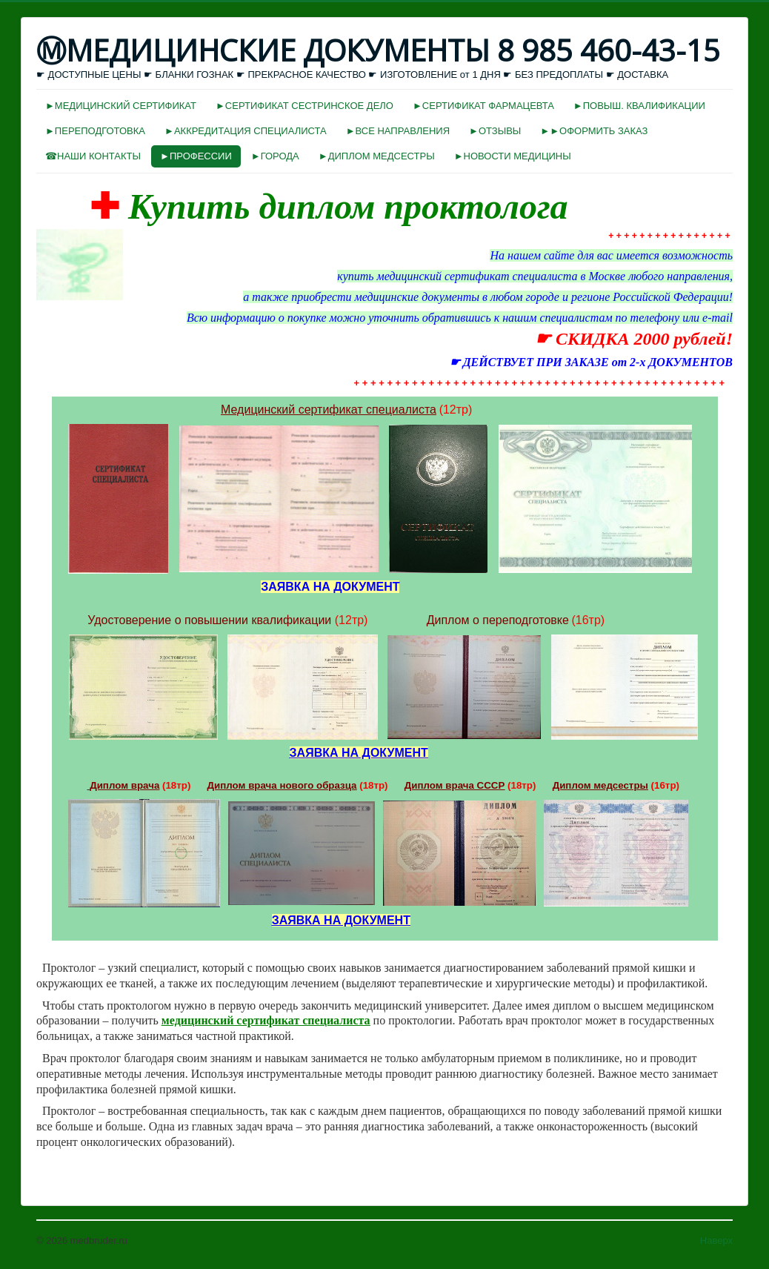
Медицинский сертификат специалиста (328, 409)
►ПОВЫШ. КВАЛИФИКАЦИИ (639, 105)
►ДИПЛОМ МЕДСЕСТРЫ (377, 156)
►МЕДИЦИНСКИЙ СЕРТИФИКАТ (120, 105)
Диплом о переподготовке (498, 620)
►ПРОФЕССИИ (196, 156)
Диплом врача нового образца (282, 785)
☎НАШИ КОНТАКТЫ (93, 156)
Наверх (716, 1240)
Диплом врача (124, 785)
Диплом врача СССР (455, 785)
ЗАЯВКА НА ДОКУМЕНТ (359, 752)
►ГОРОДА (275, 156)
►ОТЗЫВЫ (495, 130)
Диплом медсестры (600, 785)
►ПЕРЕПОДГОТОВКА (95, 130)
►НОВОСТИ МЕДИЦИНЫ (512, 156)
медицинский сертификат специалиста (266, 1020)
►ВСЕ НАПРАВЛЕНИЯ (398, 130)
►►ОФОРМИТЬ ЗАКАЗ (594, 130)
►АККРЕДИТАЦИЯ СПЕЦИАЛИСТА (245, 130)
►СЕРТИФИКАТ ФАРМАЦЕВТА (483, 105)
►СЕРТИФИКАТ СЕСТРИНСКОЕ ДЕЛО (304, 105)
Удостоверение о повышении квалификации (209, 620)
